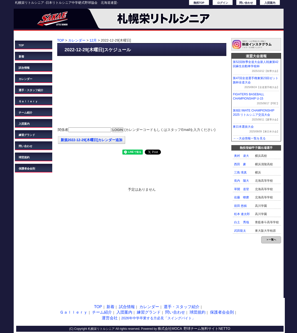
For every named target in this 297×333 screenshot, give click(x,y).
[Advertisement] (141, 92)
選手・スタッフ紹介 (31, 90)
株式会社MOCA (170, 329)
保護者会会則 (27, 168)
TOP (21, 45)
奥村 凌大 (241, 156)
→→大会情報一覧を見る (249, 138)
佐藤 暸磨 (241, 197)
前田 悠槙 (240, 206)
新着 (21, 56)
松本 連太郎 (242, 214)
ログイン (222, 2)
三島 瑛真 (240, 172)
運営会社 (110, 318)
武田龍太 (240, 230)
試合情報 (24, 67)
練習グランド (27, 134)
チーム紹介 (25, 112)
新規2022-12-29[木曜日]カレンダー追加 (92, 140)
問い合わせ (246, 2)
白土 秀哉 (241, 222)
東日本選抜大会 (243, 126)
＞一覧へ (271, 239)
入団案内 (269, 2)
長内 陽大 (241, 180)
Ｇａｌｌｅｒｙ (28, 101)
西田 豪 (240, 164)
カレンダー (25, 78)
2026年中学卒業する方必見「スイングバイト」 (158, 318)
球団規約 (24, 157)
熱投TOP (199, 2)
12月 (93, 40)
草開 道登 (241, 189)
